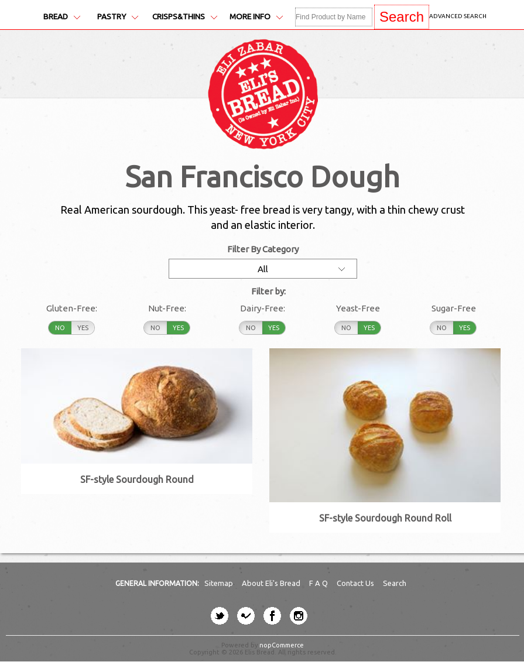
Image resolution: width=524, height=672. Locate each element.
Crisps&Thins (184, 16)
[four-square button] (246, 616)
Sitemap (219, 583)
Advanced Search (458, 16)
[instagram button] (298, 616)
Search (394, 583)
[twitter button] (219, 616)
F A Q (319, 583)
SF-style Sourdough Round (137, 479)
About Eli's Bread (272, 583)
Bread (61, 16)
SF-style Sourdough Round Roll (385, 518)
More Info (256, 16)
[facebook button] (272, 616)
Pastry (117, 16)
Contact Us (356, 583)
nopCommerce (281, 645)
